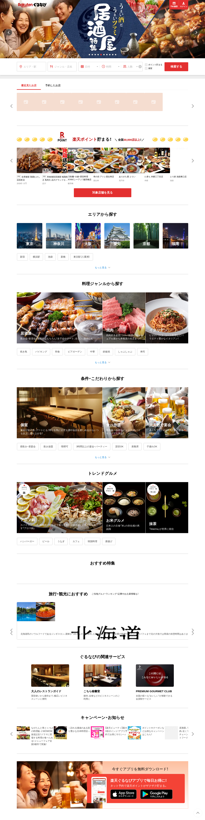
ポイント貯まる (153, 64)
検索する (176, 66)
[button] (89, 54)
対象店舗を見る (102, 192)
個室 (148, 68)
